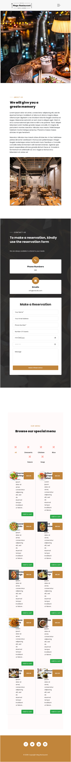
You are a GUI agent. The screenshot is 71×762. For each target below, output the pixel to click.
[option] (36, 47)
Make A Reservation (35, 368)
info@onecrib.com (35, 291)
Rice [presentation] (53, 449)
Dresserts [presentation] (28, 449)
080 (35, 270)
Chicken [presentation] (41, 449)
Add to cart (27, 514)
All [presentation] (15, 449)
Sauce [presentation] (29, 458)
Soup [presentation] (42, 458)
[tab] (15, 449)
